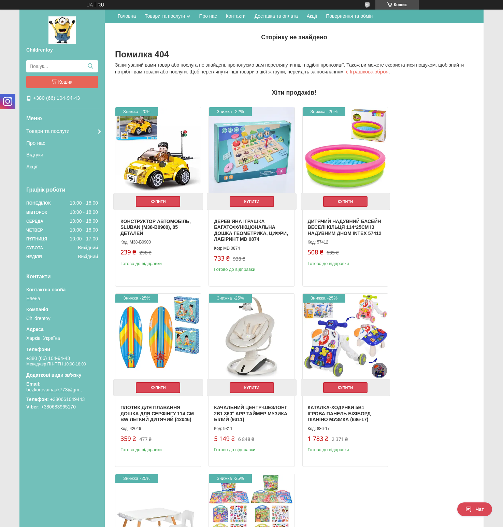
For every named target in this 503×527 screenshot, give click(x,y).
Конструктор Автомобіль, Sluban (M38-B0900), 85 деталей (155, 225)
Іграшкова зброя (369, 71)
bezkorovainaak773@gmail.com (55, 389)
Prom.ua (283, 508)
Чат (474, 509)
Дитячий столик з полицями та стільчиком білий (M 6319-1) (337, 409)
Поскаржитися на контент (236, 520)
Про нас (35, 143)
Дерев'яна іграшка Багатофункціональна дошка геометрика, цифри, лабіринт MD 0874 (244, 228)
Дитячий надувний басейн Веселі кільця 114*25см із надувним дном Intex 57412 (332, 228)
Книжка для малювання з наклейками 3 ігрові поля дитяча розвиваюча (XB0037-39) (429, 412)
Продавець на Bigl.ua (251, 514)
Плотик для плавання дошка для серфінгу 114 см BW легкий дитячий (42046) (426, 228)
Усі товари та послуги (445, 484)
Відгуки (34, 154)
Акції (32, 166)
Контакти (235, 16)
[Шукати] (90, 66)
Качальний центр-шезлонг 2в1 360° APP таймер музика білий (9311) (156, 409)
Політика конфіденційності (289, 520)
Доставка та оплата (276, 16)
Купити (156, 199)
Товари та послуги (48, 131)
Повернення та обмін (349, 16)
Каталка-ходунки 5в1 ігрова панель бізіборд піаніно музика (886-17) (243, 409)
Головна (127, 16)
